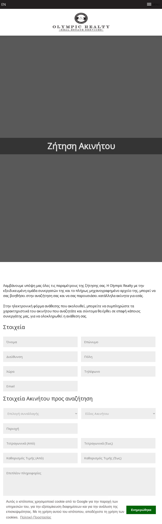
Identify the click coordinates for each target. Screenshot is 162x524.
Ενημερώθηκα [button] (141, 510)
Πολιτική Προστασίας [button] (35, 517)
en (3, 4)
